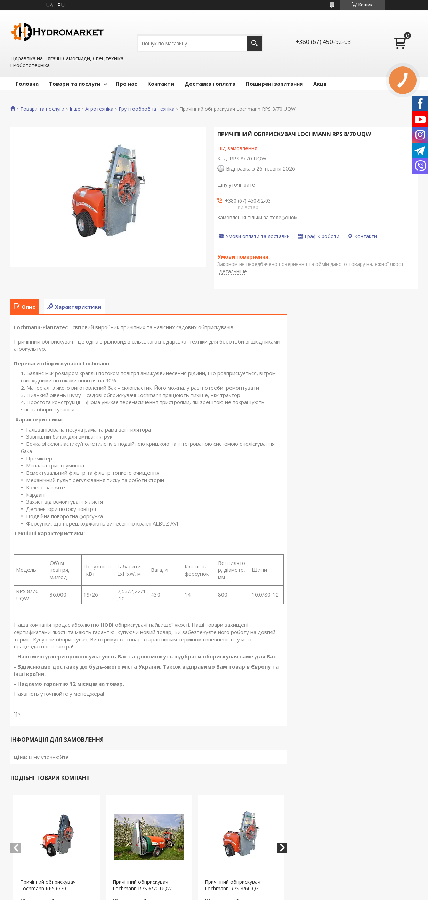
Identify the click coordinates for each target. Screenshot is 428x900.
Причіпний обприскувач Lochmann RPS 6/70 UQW (142, 885)
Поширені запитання (274, 83)
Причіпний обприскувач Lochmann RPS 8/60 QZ (232, 885)
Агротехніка (99, 109)
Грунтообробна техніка (147, 109)
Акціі (319, 83)
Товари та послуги (74, 83)
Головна (27, 83)
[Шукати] (254, 43)
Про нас (126, 83)
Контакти (160, 83)
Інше (75, 109)
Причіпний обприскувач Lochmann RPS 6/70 (48, 885)
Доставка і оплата (210, 83)
